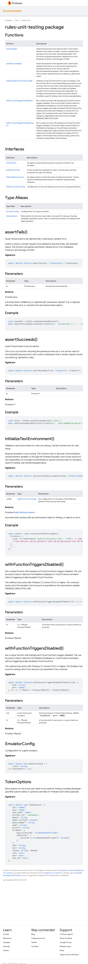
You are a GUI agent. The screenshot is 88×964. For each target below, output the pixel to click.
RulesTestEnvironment (15, 177)
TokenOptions (11, 216)
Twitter (34, 942)
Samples (6, 942)
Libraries (6, 946)
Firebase (8, 20)
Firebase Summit (38, 938)
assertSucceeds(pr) (14, 63)
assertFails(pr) (11, 49)
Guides (6, 934)
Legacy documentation (69, 954)
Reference (26, 20)
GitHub (6, 950)
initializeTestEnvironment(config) (19, 81)
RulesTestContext (13, 170)
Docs (17, 20)
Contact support (66, 934)
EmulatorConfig (12, 211)
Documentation (12, 11)
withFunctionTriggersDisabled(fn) (19, 100)
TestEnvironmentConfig (15, 187)
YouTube (34, 946)
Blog (33, 934)
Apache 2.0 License (52, 873)
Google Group (65, 942)
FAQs (62, 950)
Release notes (65, 946)
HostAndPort (11, 163)
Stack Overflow (66, 938)
